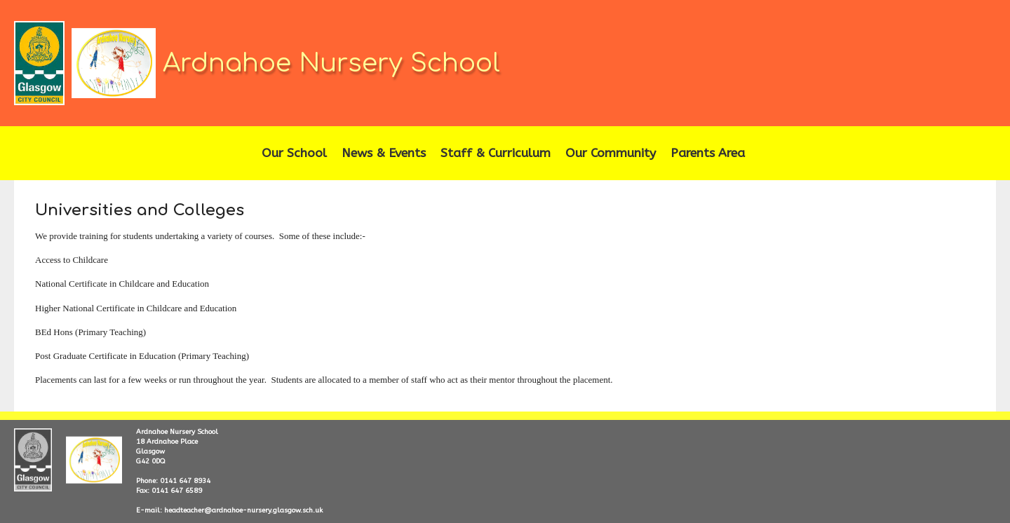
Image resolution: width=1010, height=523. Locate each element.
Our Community (610, 153)
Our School (294, 153)
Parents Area (708, 153)
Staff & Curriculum (495, 153)
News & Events (384, 153)
